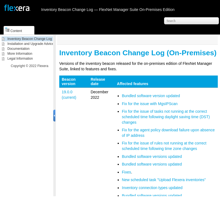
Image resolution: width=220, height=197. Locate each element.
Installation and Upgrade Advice (30, 44)
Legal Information (20, 58)
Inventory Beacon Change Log (40, 39)
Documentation (18, 49)
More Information (19, 54)
